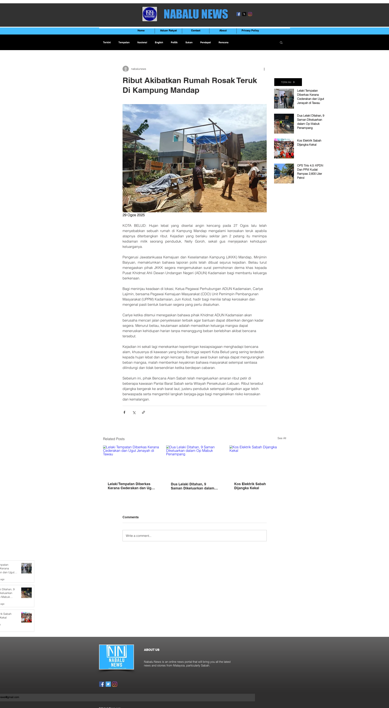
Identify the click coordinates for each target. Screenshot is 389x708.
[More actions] (264, 68)
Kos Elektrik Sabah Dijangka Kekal (250, 486)
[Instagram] (250, 14)
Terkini (107, 42)
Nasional (142, 42)
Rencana (223, 42)
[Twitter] (108, 684)
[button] (281, 42)
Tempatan (124, 42)
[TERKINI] (288, 82)
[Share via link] (143, 412)
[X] (244, 14)
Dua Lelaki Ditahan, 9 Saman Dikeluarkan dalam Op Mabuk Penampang (192, 486)
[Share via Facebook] (124, 412)
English (159, 42)
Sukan (188, 42)
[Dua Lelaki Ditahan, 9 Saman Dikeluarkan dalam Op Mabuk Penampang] (194, 461)
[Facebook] (238, 14)
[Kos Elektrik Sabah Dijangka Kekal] (257, 461)
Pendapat (205, 42)
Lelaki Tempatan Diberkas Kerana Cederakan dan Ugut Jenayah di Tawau (131, 486)
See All (282, 438)
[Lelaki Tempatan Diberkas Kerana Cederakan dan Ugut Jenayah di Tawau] (131, 461)
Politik (174, 42)
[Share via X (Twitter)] (134, 412)
